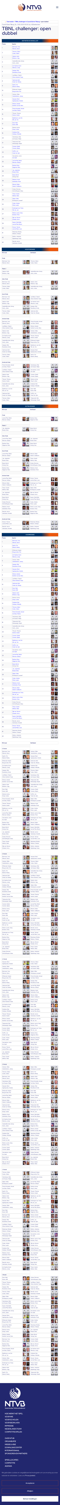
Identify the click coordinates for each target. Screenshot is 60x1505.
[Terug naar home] (30, 7)
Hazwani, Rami (16, 99)
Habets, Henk (15, 56)
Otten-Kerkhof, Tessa (17, 77)
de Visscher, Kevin (16, 66)
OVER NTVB (9, 1438)
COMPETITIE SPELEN (13, 1432)
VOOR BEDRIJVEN (12, 1423)
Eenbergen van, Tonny (17, 208)
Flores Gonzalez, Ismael (18, 108)
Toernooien (10, 22)
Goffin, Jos (15, 151)
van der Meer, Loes (17, 229)
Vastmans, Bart (16, 80)
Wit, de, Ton (15, 119)
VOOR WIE (9, 1416)
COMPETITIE (10, 1463)
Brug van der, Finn (16, 91)
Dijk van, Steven (16, 217)
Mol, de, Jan (15, 210)
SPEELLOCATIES (11, 1460)
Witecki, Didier (16, 184)
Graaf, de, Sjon (16, 153)
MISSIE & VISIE (10, 1444)
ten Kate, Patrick (16, 110)
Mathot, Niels (15, 195)
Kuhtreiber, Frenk (16, 181)
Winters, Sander (16, 103)
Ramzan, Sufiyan (16, 162)
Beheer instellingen (30, 1499)
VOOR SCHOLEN (11, 1419)
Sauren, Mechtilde (16, 222)
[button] (57, 7)
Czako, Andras (16, 203)
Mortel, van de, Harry (17, 213)
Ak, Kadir (14, 157)
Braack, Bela (15, 172)
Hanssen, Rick (15, 70)
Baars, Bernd (15, 175)
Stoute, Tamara (16, 227)
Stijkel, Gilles (15, 198)
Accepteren (30, 1483)
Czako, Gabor (15, 53)
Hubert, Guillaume (16, 186)
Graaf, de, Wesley (16, 82)
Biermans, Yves (16, 47)
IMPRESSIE (9, 1426)
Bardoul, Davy (15, 165)
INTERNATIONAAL (12, 1450)
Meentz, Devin (16, 48)
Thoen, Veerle (15, 194)
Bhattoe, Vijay (16, 58)
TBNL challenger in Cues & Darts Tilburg (27, 22)
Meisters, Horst (16, 179)
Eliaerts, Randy (16, 86)
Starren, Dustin (16, 115)
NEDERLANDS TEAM (13, 1429)
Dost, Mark (15, 123)
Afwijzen (30, 1491)
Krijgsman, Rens (16, 167)
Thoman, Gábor (16, 51)
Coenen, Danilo (16, 146)
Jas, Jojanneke (16, 170)
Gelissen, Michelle (16, 134)
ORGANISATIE (10, 1441)
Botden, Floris (15, 214)
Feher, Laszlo (15, 205)
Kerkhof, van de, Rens (17, 105)
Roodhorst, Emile (16, 72)
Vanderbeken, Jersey (17, 96)
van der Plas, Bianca (17, 224)
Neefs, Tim (15, 85)
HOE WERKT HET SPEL (14, 1413)
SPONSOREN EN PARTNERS (16, 1453)
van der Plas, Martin (17, 160)
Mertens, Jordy (16, 67)
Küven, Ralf (15, 124)
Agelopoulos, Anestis (17, 101)
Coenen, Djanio (16, 148)
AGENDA (8, 1466)
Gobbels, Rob (15, 132)
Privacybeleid (30, 1475)
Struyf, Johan (15, 129)
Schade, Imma (16, 219)
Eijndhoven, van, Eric (17, 118)
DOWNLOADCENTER (13, 1447)
